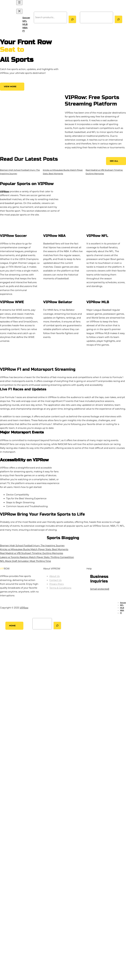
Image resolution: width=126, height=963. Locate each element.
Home (12, 625)
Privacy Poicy (56, 584)
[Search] (72, 19)
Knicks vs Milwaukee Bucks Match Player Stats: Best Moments (34, 549)
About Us (54, 576)
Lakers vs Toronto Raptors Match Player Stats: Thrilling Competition (37, 557)
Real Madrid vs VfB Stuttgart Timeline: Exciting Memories (31, 553)
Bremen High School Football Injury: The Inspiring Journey (32, 545)
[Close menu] (19, 11)
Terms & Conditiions (60, 587)
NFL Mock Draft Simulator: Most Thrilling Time (25, 561)
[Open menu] (19, 2)
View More (10, 86)
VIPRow (6, 17)
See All (114, 161)
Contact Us (55, 580)
